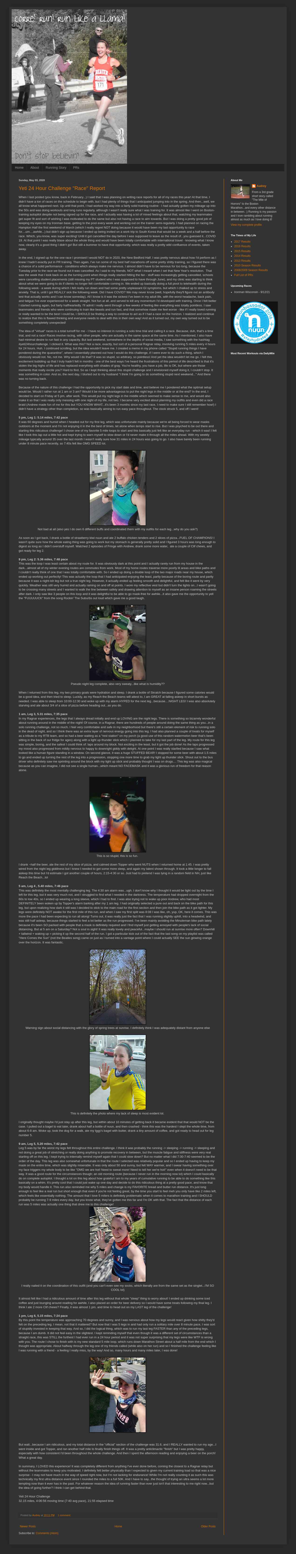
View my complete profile (246, 224)
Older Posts (208, 1526)
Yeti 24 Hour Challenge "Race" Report (62, 188)
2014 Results (242, 256)
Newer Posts (28, 1526)
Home (19, 167)
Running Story (56, 167)
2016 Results (242, 246)
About (34, 167)
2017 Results (242, 241)
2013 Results (242, 260)
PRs (76, 167)
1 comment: (65, 1515)
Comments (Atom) (47, 1533)
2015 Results (242, 251)
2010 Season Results (247, 265)
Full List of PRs (243, 275)
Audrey (261, 186)
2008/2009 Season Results (251, 270)
